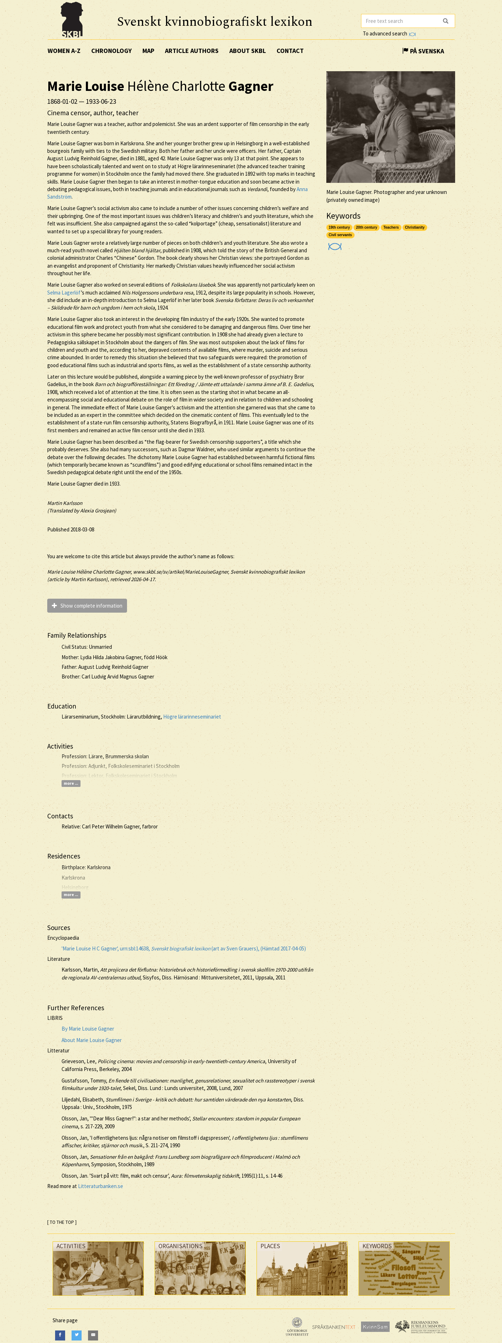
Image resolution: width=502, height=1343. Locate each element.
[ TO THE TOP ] (62, 1222)
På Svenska (423, 51)
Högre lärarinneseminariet (192, 716)
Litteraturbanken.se (100, 1186)
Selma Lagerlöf (64, 292)
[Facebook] (60, 1335)
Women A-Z (64, 51)
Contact (290, 51)
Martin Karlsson (64, 503)
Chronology (111, 51)
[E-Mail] (93, 1335)
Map (148, 51)
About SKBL (247, 51)
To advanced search (389, 33)
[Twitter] (77, 1335)
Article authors (192, 51)
